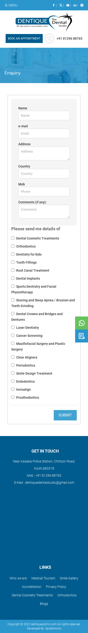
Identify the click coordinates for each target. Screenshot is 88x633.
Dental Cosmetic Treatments (37, 238)
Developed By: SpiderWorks (44, 628)
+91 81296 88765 (48, 475)
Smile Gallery (69, 578)
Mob (21, 184)
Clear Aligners (26, 357)
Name (22, 108)
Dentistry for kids (28, 254)
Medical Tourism (43, 578)
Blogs (44, 604)
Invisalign (23, 389)
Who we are (18, 578)
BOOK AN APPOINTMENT (24, 38)
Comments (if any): (32, 202)
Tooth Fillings (26, 262)
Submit (65, 415)
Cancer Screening (28, 336)
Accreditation (31, 587)
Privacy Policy (56, 587)
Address (24, 144)
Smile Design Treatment (33, 373)
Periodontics (25, 365)
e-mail (23, 126)
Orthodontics (25, 246)
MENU (11, 5)
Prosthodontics (27, 397)
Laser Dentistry (27, 327)
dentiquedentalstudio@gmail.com (49, 482)
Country (24, 166)
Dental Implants (27, 278)
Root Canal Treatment (32, 270)
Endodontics (25, 381)
